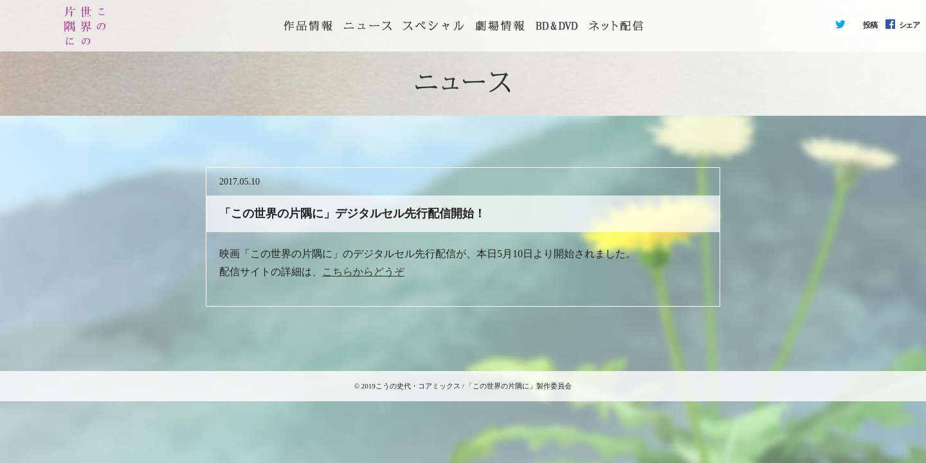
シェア (909, 25)
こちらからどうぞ (363, 271)
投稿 (870, 25)
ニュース (368, 25)
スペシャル (433, 25)
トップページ (308, 25)
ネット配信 (616, 25)
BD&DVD (556, 25)
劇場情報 (500, 25)
